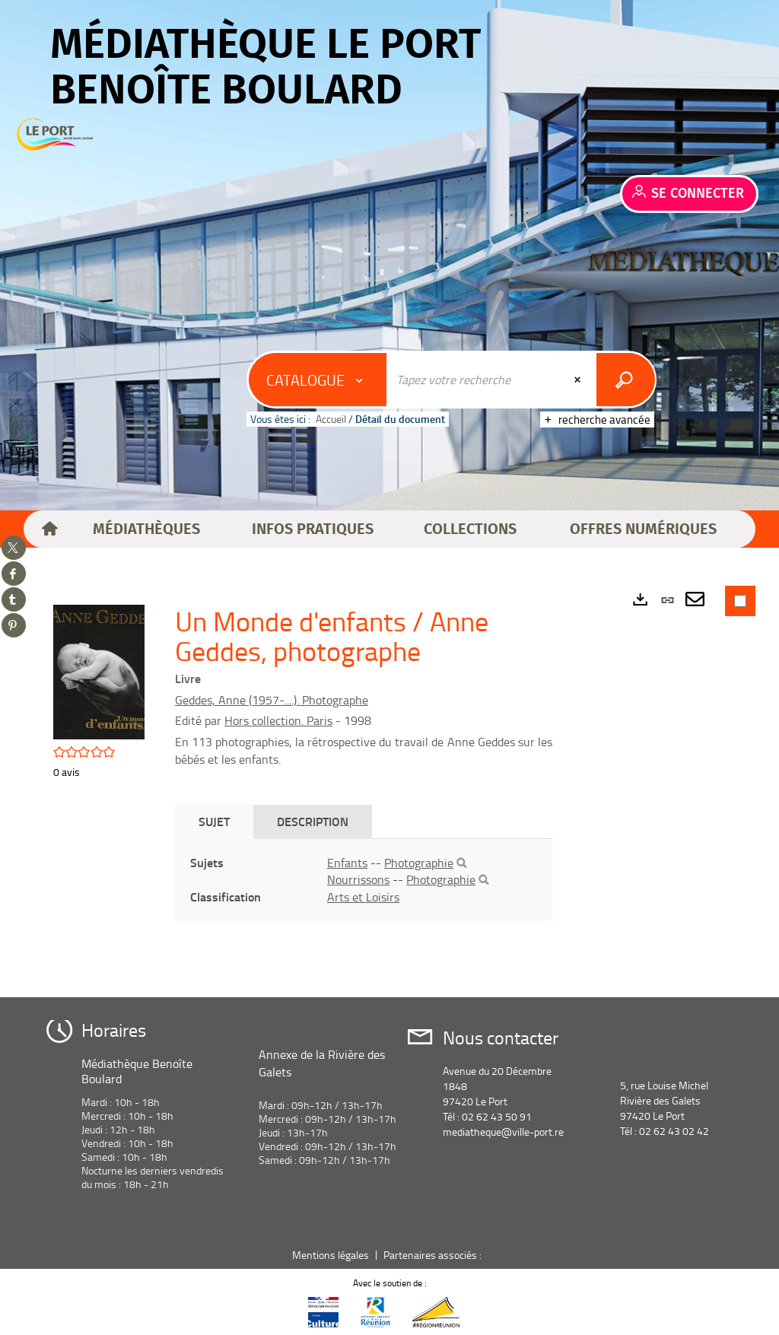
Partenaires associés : (433, 1255)
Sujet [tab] (214, 821)
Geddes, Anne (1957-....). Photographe (271, 699)
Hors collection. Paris (278, 720)
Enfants (347, 862)
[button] (146, 529)
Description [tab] (312, 821)
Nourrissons (358, 879)
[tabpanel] (363, 880)
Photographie (418, 862)
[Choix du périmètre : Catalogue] (318, 379)
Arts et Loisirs (363, 896)
